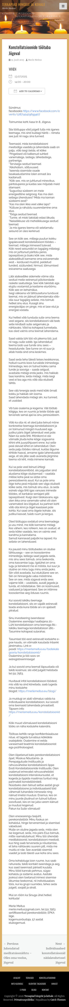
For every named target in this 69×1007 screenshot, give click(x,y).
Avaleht (16, 977)
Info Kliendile (17, 983)
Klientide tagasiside (37, 983)
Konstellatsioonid (47, 977)
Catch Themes (58, 999)
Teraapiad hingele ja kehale (23, 4)
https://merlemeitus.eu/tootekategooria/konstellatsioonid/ (34, 651)
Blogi (33, 989)
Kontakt (45, 989)
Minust (54, 983)
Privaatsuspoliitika (24, 999)
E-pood (23, 989)
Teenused (30, 977)
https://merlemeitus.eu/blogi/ (37, 691)
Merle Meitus (35, 60)
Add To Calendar (27, 91)
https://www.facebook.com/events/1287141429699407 (34, 112)
